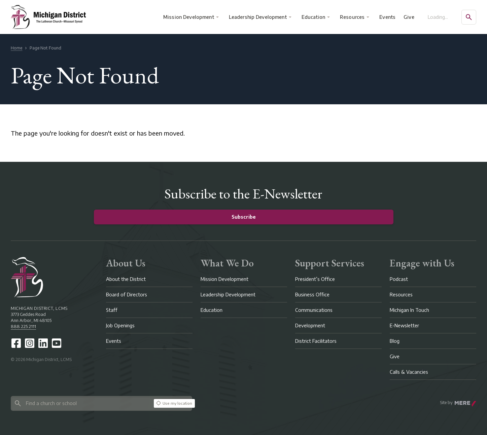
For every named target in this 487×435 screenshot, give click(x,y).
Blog (394, 341)
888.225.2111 (23, 326)
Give (409, 17)
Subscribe (244, 217)
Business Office (312, 294)
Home (16, 47)
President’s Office (315, 279)
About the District (126, 279)
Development (310, 325)
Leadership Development (258, 17)
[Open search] (468, 17)
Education (313, 17)
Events (388, 17)
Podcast (399, 279)
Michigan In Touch (409, 310)
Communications (314, 310)
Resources (352, 17)
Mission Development (188, 17)
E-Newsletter (404, 325)
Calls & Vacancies (409, 372)
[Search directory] (81, 403)
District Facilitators (316, 341)
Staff (111, 310)
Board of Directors (126, 294)
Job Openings (120, 325)
